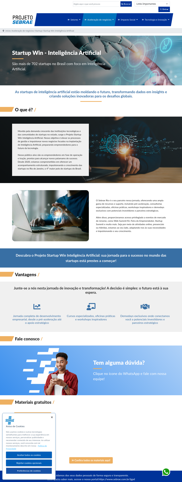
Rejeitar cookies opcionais (29, 463)
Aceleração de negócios (99, 19)
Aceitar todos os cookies (29, 455)
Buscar (126, 4)
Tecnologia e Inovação (156, 19)
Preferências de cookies (29, 471)
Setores (74, 19)
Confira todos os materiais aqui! (91, 460)
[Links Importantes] (152, 4)
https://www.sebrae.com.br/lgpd (117, 479)
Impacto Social (128, 19)
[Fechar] (52, 417)
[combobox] (97, 4)
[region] (29, 446)
